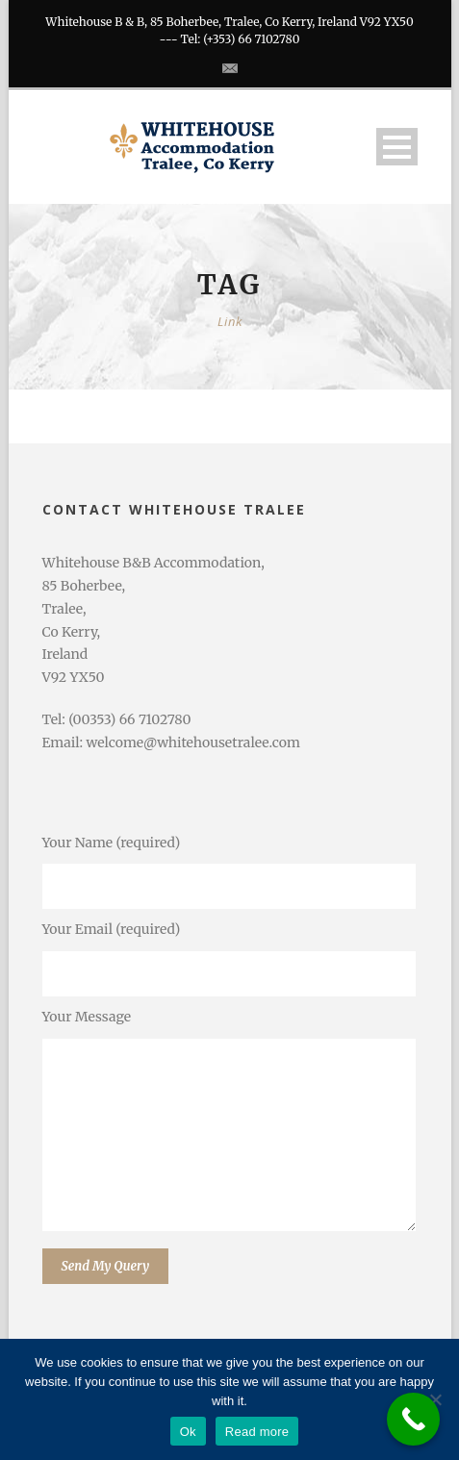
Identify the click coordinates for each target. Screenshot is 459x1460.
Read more (257, 1431)
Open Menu (397, 146)
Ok (188, 1431)
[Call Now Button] (413, 1419)
